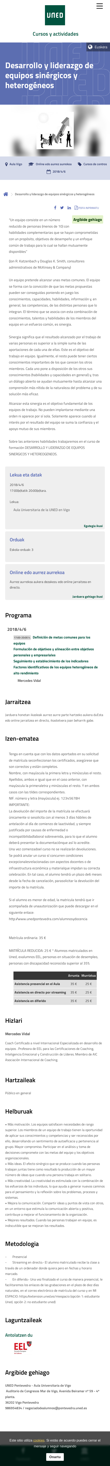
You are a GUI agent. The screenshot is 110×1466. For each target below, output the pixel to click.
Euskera (101, 47)
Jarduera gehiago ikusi (88, 596)
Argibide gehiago (87, 219)
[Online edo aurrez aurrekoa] (49, 164)
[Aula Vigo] (12, 164)
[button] (55, 207)
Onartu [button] (55, 1458)
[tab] (55, 21)
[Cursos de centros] (91, 164)
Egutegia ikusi (93, 525)
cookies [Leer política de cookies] (39, 1441)
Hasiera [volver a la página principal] (6, 194)
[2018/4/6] (55, 172)
